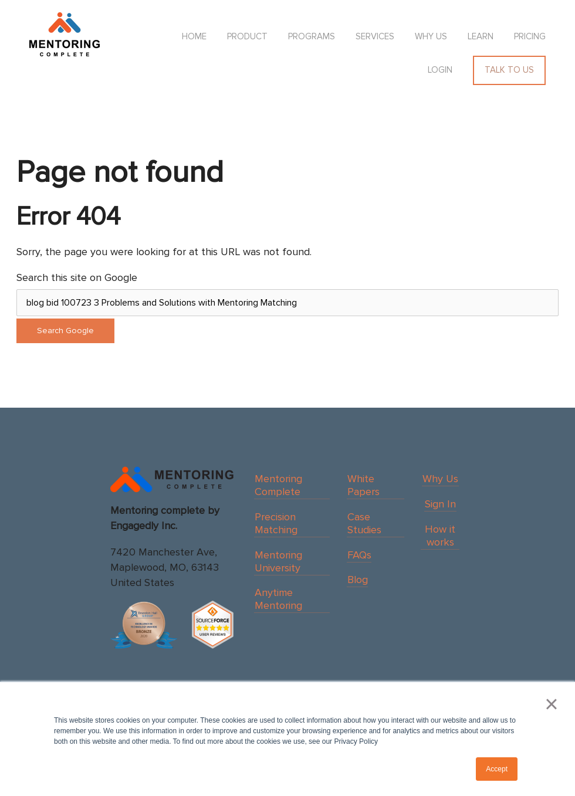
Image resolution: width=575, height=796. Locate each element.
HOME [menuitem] (194, 36)
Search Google (65, 331)
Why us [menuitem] (431, 36)
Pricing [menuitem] (530, 36)
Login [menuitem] (440, 70)
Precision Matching (276, 523)
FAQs (359, 554)
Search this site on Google (76, 277)
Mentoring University (278, 561)
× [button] (551, 704)
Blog (357, 579)
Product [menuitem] (247, 36)
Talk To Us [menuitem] (509, 70)
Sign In (440, 503)
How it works (440, 535)
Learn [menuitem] (480, 36)
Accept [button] (497, 769)
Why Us (440, 478)
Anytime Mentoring (278, 599)
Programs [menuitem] (311, 36)
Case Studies (364, 523)
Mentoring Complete (278, 485)
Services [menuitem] (375, 36)
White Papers (363, 485)
